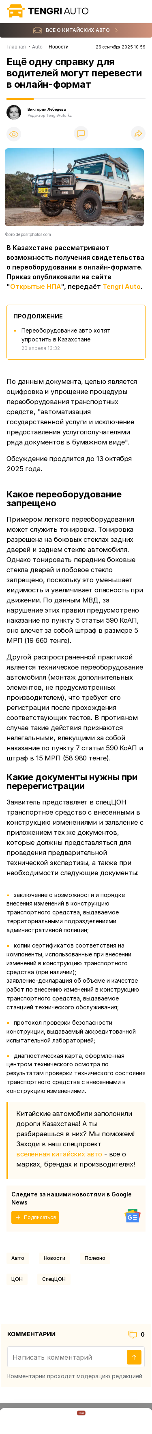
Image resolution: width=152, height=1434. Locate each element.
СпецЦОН (54, 1279)
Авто (17, 1258)
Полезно (95, 1258)
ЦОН (17, 1279)
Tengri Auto (122, 286)
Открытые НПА (35, 286)
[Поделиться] (138, 134)
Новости (54, 1258)
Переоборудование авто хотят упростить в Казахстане (65, 335)
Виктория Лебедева (47, 109)
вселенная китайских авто (59, 1154)
